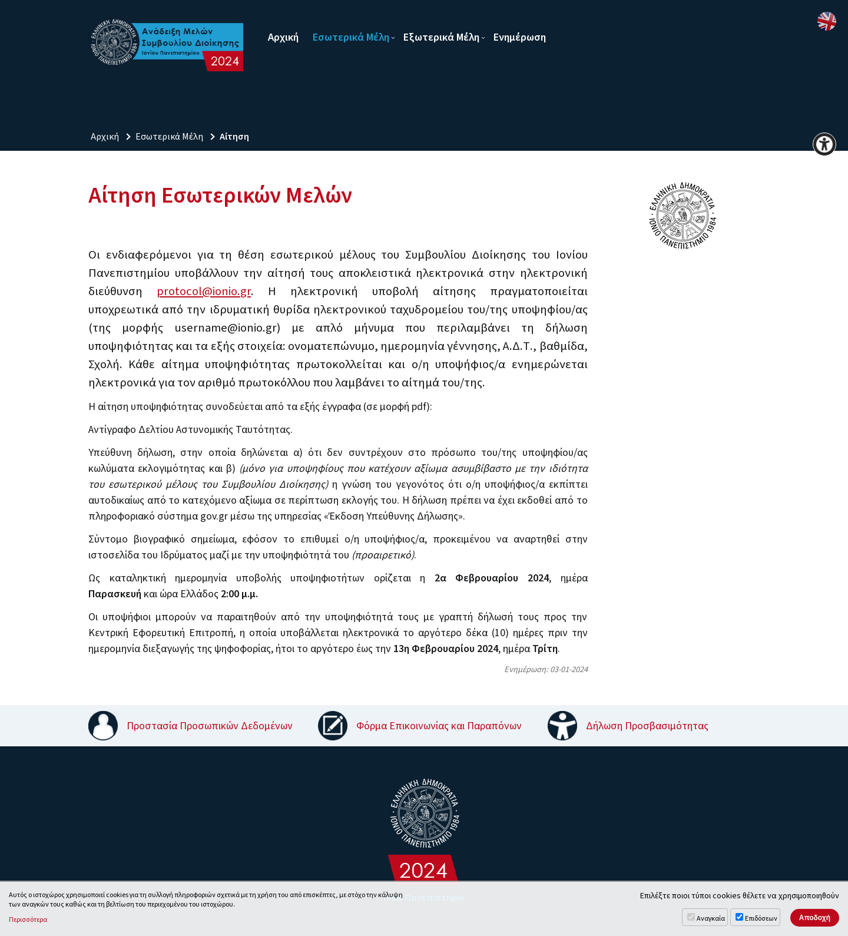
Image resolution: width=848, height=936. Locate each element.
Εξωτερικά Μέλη (441, 37)
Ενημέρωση (519, 37)
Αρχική (283, 37)
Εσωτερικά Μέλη (351, 37)
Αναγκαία (711, 919)
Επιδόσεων (761, 919)
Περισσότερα (28, 920)
